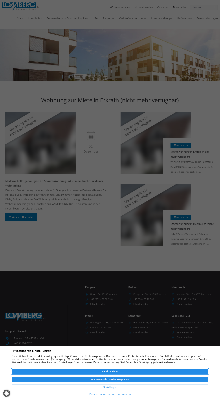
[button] (6, 393)
